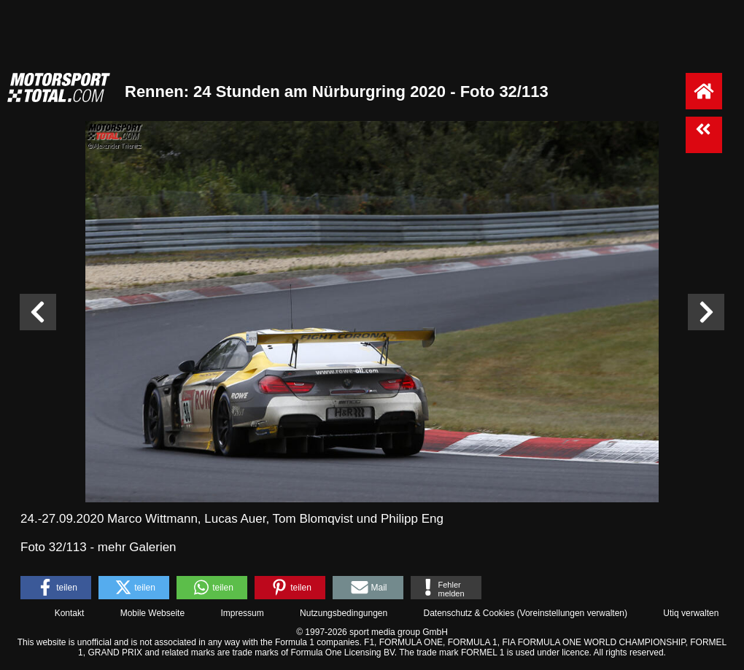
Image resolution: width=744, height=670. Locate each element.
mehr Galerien (137, 547)
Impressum (241, 613)
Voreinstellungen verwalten (572, 613)
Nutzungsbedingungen (343, 613)
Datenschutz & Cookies (468, 613)
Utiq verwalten (690, 613)
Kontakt (70, 613)
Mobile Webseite (152, 613)
